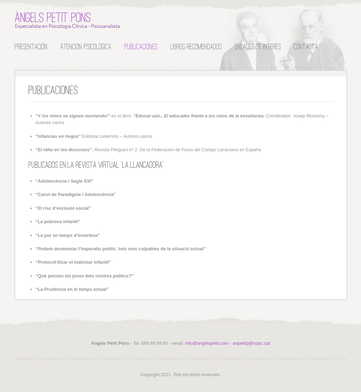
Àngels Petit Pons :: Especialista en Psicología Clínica (68, 20)
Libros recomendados (196, 46)
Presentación (31, 46)
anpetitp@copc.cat (251, 343)
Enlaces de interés (258, 46)
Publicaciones (141, 46)
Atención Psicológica (85, 46)
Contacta (306, 46)
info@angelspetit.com (206, 343)
